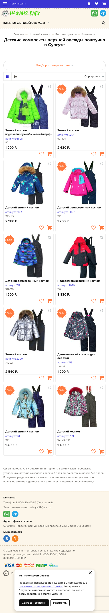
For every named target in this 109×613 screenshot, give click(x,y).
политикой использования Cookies (41, 586)
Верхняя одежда (66, 34)
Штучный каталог (39, 34)
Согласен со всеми (34, 603)
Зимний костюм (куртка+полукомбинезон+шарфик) (28, 132)
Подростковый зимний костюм (78, 281)
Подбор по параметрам (54, 65)
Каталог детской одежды (24, 23)
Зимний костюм (68, 130)
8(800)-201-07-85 (26, 502)
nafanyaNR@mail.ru (40, 507)
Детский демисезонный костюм (79, 207)
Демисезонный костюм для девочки (76, 356)
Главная (19, 34)
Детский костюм (68, 431)
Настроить (60, 603)
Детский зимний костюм (22, 207)
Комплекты (88, 34)
